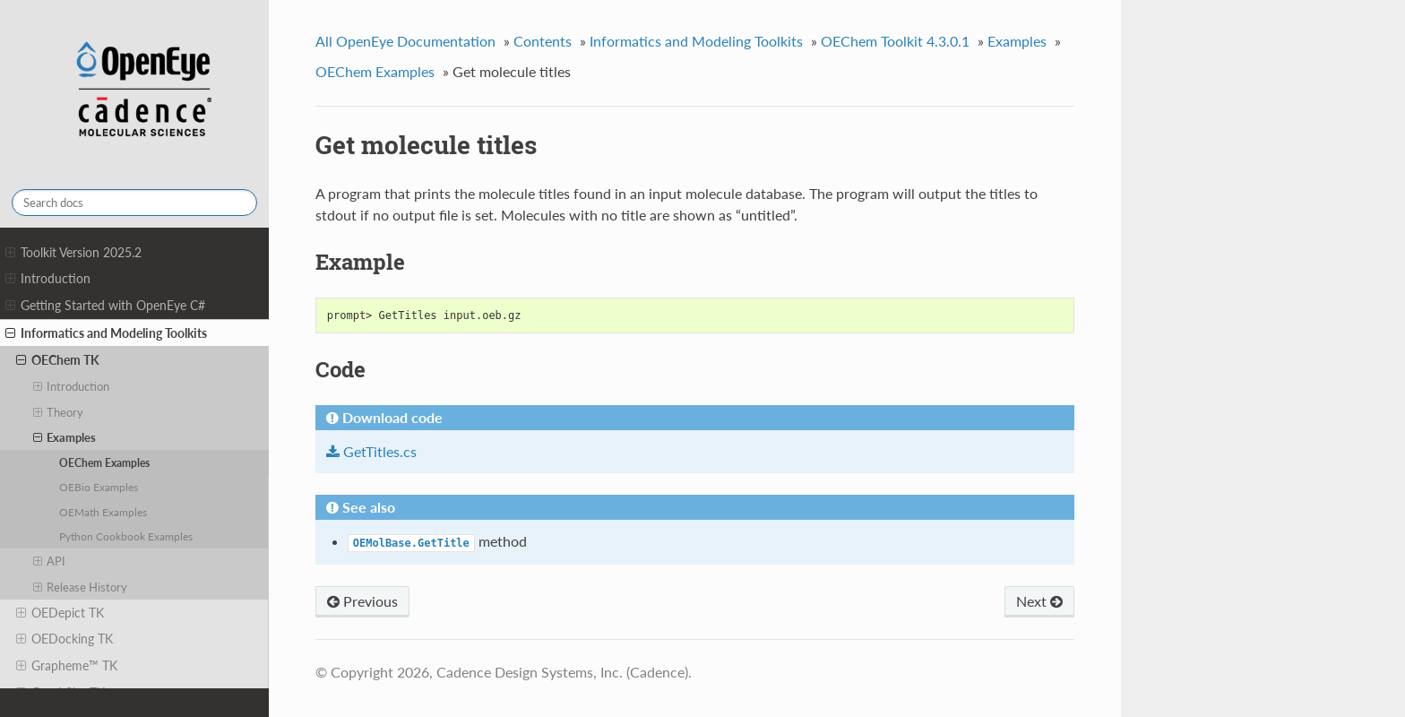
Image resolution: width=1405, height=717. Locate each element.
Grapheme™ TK (66, 666)
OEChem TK (57, 360)
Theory (58, 412)
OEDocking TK (64, 639)
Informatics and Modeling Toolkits (106, 333)
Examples (65, 437)
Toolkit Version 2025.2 (73, 253)
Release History (80, 587)
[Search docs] (134, 202)
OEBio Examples (98, 486)
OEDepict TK (60, 613)
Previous (362, 600)
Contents (542, 40)
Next (1039, 600)
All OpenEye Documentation (405, 40)
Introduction (48, 279)
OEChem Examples (104, 462)
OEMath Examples (103, 511)
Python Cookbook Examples (126, 536)
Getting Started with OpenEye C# (105, 306)
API (49, 561)
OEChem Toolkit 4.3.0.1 (895, 40)
